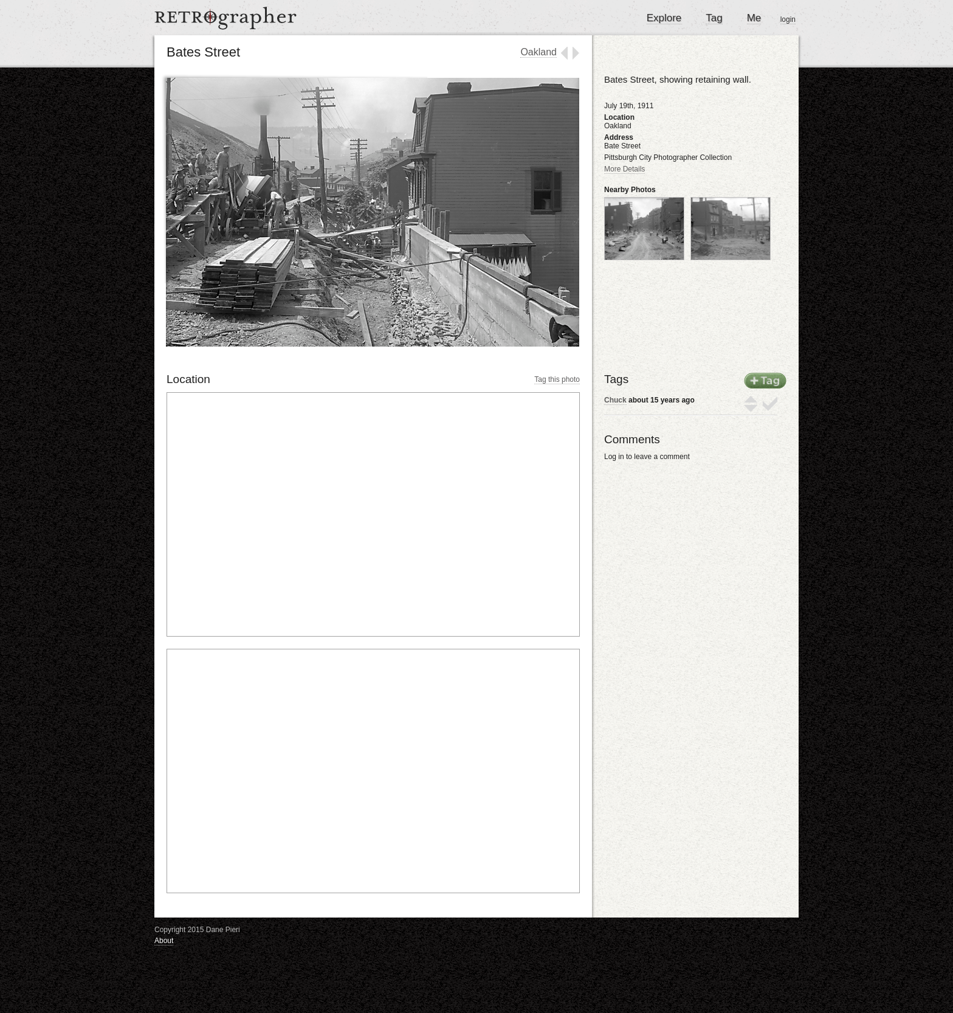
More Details (624, 169)
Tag (714, 18)
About (163, 940)
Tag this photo (557, 379)
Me (754, 18)
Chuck (615, 400)
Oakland (538, 52)
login (788, 19)
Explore (664, 18)
